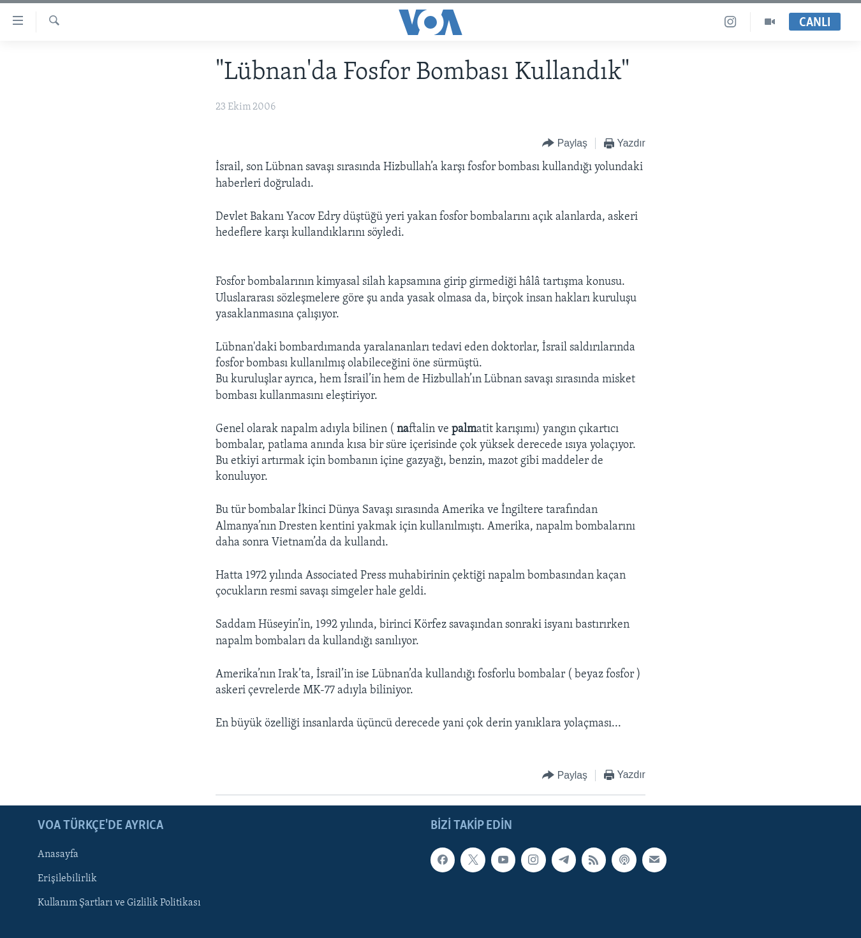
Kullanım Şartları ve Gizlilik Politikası (119, 903)
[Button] (564, 143)
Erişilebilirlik (67, 879)
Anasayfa (58, 854)
